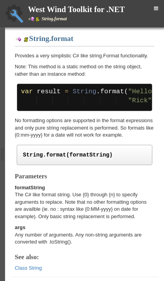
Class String (28, 268)
